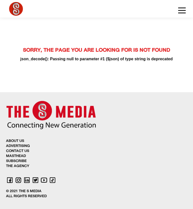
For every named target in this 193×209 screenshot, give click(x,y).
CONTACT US (17, 151)
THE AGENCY (17, 166)
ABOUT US (15, 141)
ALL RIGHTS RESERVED (26, 196)
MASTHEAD (16, 156)
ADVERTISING (18, 146)
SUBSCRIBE (16, 161)
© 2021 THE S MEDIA (23, 191)
